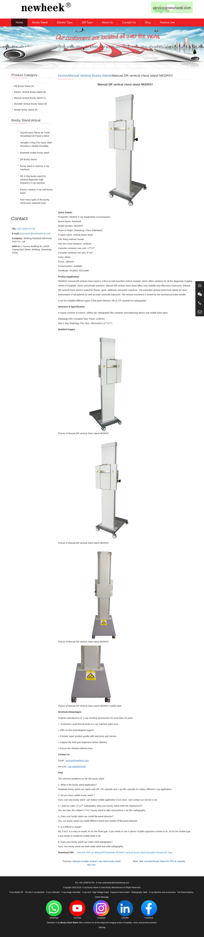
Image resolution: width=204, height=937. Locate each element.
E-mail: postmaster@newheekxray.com (112, 883)
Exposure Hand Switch (120, 892)
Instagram (101, 909)
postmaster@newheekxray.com (35, 233)
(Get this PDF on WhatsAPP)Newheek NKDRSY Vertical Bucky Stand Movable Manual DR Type (124, 852)
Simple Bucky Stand (24, 109)
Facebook (149, 909)
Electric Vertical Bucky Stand (28, 92)
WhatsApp (54, 909)
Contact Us (129, 22)
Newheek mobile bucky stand (34, 152)
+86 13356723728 (26, 228)
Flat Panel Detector (185, 892)
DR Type (87, 22)
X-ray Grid (86, 892)
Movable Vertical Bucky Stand (29, 104)
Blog (148, 22)
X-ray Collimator (53, 892)
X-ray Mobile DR (16, 892)
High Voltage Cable (100, 892)
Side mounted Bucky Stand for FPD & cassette (162, 861)
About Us (107, 22)
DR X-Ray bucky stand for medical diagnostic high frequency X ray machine (33, 179)
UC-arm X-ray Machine (34, 892)
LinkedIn (125, 909)
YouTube (77, 909)
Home (19, 22)
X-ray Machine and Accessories (162, 892)
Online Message (102, 897)
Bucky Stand (39, 22)
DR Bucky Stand (22, 86)
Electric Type (65, 22)
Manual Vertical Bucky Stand (89, 75)
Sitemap (102, 927)
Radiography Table (139, 892)
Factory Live (167, 22)
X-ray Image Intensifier (71, 892)
